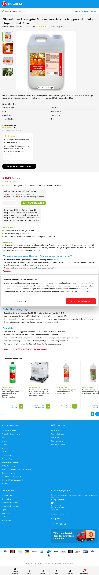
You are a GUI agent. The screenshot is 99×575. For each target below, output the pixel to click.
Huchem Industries (8, 474)
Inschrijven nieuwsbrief (60, 515)
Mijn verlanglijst (57, 442)
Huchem (10, 27)
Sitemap (5, 452)
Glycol (4, 510)
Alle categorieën (8, 525)
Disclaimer (6, 438)
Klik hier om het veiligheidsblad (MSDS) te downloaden (24, 350)
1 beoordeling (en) (56, 27)
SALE (3, 517)
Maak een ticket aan (58, 504)
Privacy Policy (7, 460)
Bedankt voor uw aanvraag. (12, 477)
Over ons (5, 449)
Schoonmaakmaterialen (10, 507)
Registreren (55, 431)
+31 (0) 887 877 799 (58, 501)
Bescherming (6, 521)
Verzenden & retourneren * (11, 435)
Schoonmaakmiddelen (10, 503)
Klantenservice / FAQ (9, 431)
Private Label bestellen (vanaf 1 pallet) (20, 192)
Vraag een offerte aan (12, 195)
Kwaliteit (5, 445)
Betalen (4, 442)
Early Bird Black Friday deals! (12, 481)
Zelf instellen (19, 301)
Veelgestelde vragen (9, 467)
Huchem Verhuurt (90, 11)
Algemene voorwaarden (10, 463)
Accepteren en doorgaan (81, 301)
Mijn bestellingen (57, 435)
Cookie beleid (7, 456)
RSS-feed (5, 484)
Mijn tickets (55, 438)
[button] (97, 415)
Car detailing (6, 500)
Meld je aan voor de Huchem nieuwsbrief (16, 470)
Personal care (7, 496)
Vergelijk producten (58, 445)
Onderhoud (6, 514)
